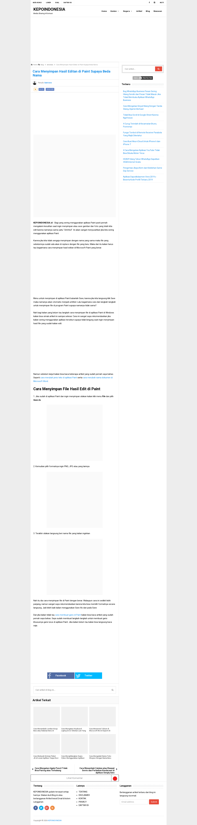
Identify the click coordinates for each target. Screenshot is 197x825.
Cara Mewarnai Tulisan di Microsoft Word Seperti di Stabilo (99, 731)
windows (50, 89)
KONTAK (82, 798)
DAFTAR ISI (84, 805)
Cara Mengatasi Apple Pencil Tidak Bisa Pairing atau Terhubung (51, 769)
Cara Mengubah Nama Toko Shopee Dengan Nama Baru (100, 757)
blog (41, 89)
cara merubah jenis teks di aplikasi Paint (59, 377)
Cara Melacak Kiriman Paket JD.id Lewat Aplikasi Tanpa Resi (45, 757)
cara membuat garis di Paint (68, 615)
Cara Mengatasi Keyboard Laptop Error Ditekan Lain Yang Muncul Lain (73, 731)
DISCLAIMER (84, 795)
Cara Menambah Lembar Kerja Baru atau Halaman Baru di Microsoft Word (45, 731)
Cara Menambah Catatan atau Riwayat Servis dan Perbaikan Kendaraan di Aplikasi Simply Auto (97, 770)
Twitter (84, 676)
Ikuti (162, 3)
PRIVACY (83, 802)
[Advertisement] (98, 39)
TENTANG (83, 792)
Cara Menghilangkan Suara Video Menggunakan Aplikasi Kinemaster (72, 758)
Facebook (57, 676)
